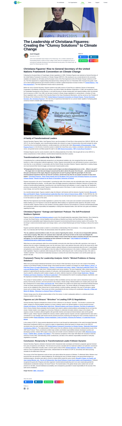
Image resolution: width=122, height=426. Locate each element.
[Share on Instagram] (93, 60)
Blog (83, 3)
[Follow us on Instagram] (28, 389)
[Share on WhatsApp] (83, 60)
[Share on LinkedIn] (93, 57)
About (89, 2)
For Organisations (72, 2)
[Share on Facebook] (83, 57)
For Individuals (60, 2)
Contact (105, 2)
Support (97, 2)
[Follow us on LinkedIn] (25, 389)
